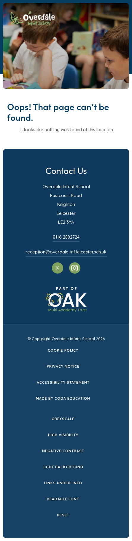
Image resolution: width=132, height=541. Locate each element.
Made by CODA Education (63, 398)
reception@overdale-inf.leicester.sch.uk (66, 252)
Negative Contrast (63, 451)
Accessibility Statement (63, 382)
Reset (63, 515)
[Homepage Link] (32, 24)
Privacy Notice (63, 366)
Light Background (63, 467)
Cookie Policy (63, 350)
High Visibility (63, 435)
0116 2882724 (66, 237)
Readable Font (63, 499)
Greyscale (63, 419)
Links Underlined (63, 483)
